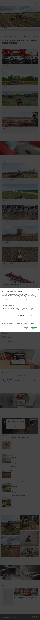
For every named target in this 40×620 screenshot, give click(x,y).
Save (26, 328)
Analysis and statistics (22, 323)
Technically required (9, 305)
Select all (33, 328)
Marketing (31, 323)
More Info (4, 321)
